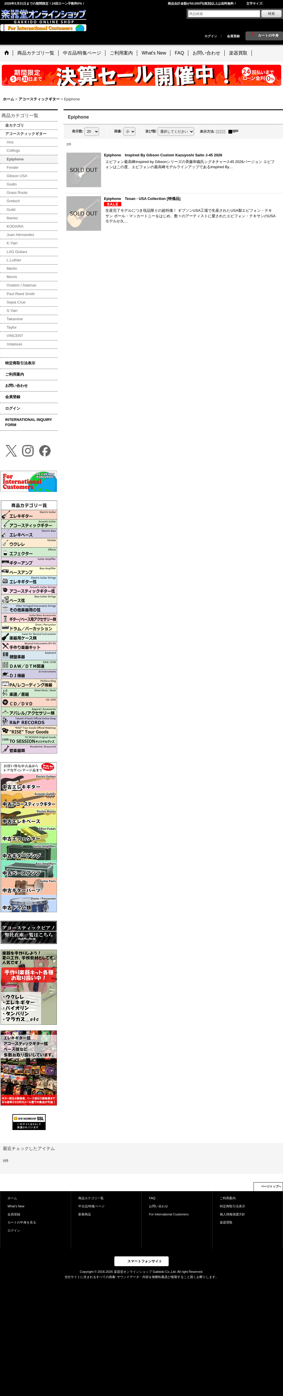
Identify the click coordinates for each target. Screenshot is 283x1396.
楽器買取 (226, 1222)
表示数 (77, 131)
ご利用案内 (14, 374)
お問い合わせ (16, 385)
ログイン (210, 36)
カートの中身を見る (22, 1222)
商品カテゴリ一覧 (91, 1198)
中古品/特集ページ (91, 1206)
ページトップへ (271, 1186)
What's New (16, 1206)
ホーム (12, 1198)
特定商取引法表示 (20, 363)
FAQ (152, 1198)
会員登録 (233, 36)
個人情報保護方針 (232, 1214)
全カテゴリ (14, 125)
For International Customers (169, 1214)
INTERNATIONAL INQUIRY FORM (28, 422)
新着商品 (84, 1214)
